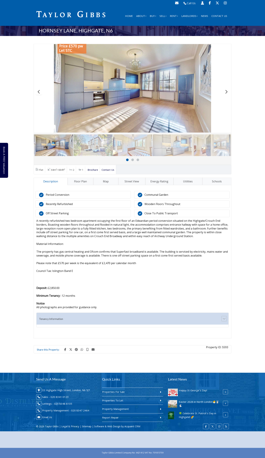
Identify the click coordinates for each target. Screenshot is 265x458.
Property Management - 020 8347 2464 (65, 410)
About (141, 16)
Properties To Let (112, 400)
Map (106, 181)
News (204, 16)
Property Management (115, 409)
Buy (153, 16)
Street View (132, 181)
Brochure (93, 169)
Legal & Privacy (70, 426)
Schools (217, 181)
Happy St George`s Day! (193, 390)
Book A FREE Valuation (5, 160)
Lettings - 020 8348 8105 (57, 403)
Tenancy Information (51, 318)
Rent (174, 16)
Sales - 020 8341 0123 (55, 397)
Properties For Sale (113, 391)
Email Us (47, 417)
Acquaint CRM (132, 426)
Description (50, 181)
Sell (163, 16)
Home (129, 16)
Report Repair (110, 417)
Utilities (188, 181)
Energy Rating (159, 181)
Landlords (189, 16)
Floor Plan (80, 181)
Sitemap (86, 426)
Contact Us (219, 16)
